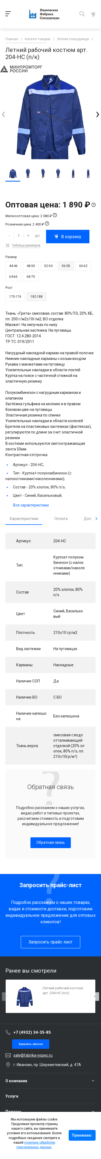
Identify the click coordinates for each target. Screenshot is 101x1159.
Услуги (11, 1096)
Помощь (13, 1111)
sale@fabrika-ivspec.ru (33, 1055)
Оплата (61, 518)
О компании (16, 1081)
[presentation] (3, 113)
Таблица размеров (26, 245)
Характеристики (23, 518)
